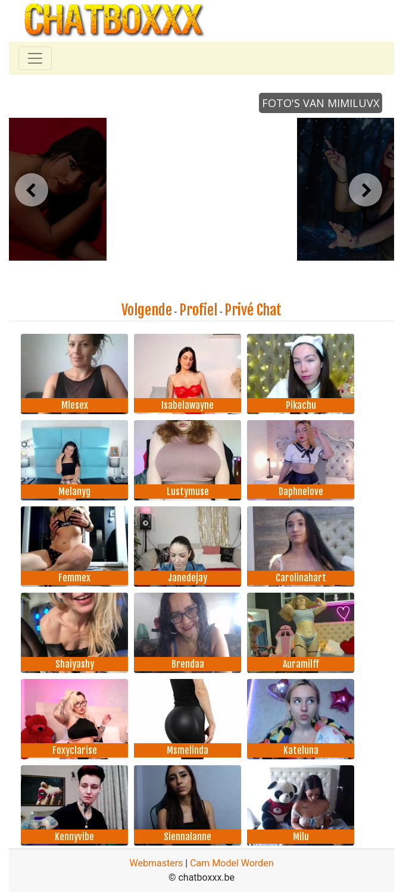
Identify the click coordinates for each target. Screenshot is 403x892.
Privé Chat (253, 310)
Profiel (198, 310)
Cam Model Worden (231, 863)
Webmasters (156, 863)
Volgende (146, 310)
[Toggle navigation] (35, 58)
